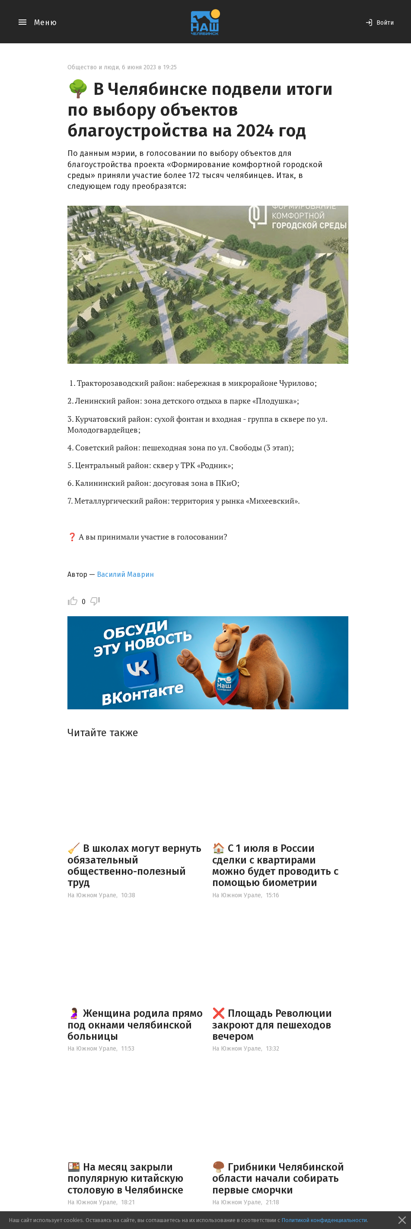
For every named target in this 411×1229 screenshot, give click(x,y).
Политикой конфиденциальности (324, 1220)
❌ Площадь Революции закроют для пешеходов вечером (272, 1024)
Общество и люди (93, 67)
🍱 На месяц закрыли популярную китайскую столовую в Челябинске (125, 1178)
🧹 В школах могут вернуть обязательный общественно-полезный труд (134, 865)
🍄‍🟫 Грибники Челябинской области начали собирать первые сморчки (278, 1178)
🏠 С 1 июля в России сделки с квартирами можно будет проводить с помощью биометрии (275, 865)
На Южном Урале (91, 895)
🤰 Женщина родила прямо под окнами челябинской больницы (135, 1024)
